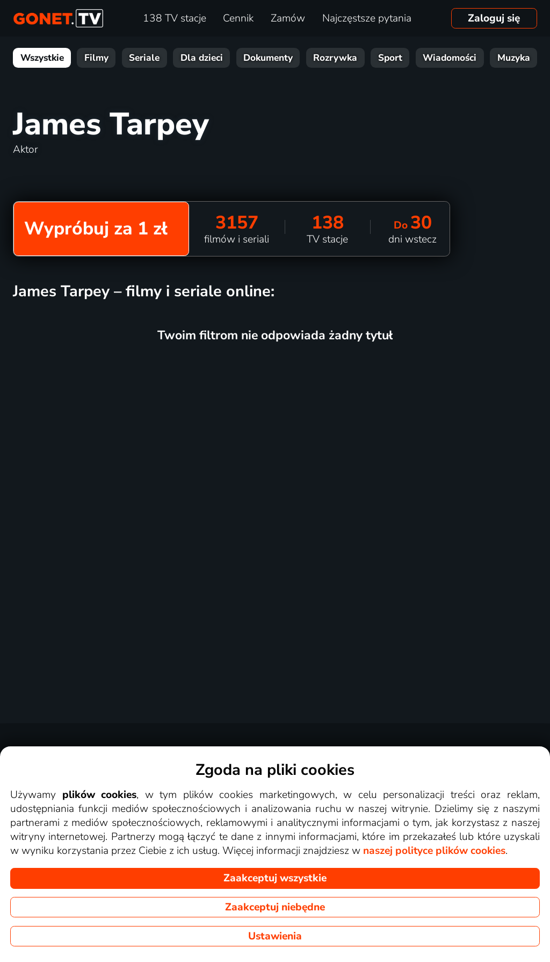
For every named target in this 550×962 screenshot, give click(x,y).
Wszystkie (42, 58)
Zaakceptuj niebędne (275, 907)
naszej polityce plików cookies (434, 851)
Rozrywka (335, 58)
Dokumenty (268, 58)
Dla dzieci (201, 58)
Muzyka (513, 58)
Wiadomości (449, 58)
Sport (390, 58)
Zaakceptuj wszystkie (275, 878)
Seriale (144, 58)
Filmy (96, 58)
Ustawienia (275, 936)
